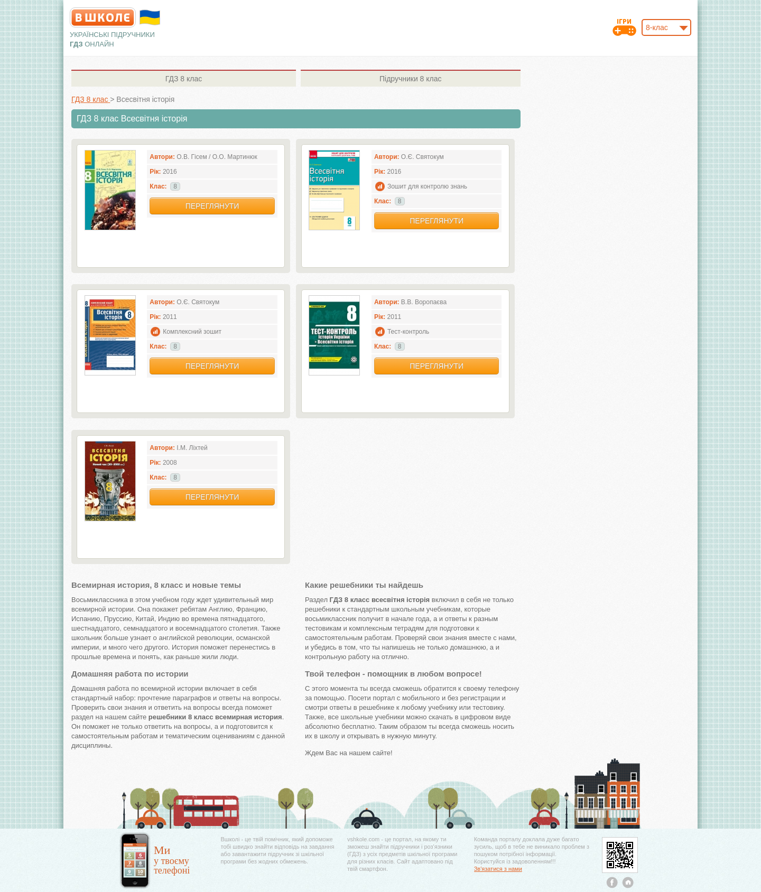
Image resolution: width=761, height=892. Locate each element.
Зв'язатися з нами (498, 869)
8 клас (183, 78)
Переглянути (212, 206)
